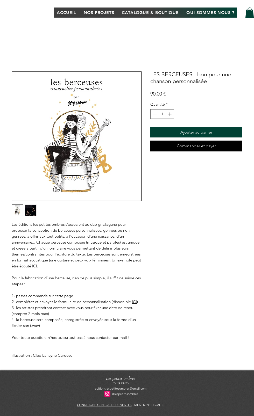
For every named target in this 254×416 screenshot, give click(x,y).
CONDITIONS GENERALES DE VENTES (104, 405)
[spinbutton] (162, 114)
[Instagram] (107, 394)
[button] (249, 13)
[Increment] (170, 114)
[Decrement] (154, 114)
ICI (34, 266)
